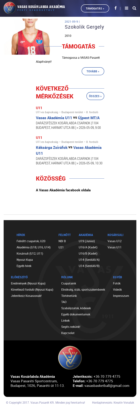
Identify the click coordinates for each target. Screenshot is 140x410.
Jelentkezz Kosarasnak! (26, 296)
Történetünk (69, 296)
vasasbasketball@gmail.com (106, 385)
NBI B (62, 241)
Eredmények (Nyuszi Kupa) (28, 283)
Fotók (116, 283)
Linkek (65, 321)
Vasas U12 (115, 241)
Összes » (95, 96)
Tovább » (93, 71)
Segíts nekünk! (70, 327)
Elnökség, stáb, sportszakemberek (83, 290)
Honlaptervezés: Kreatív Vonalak (113, 403)
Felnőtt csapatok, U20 (31, 241)
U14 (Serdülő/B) (89, 266)
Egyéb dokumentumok (75, 314)
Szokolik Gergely (84, 27)
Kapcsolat (68, 333)
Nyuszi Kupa (25, 260)
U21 (61, 247)
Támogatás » (95, 8)
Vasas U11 (115, 247)
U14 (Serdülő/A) (89, 260)
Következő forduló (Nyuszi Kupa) (32, 290)
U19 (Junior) (87, 241)
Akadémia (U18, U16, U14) (33, 247)
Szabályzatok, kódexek (76, 308)
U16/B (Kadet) (88, 253)
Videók (117, 290)
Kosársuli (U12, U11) (30, 253)
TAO (64, 302)
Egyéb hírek (24, 266)
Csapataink (68, 283)
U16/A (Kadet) (88, 247)
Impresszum (121, 296)
